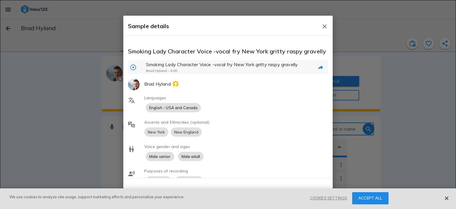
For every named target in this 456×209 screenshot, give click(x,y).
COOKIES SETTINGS (328, 198)
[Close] (446, 198)
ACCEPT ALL (370, 198)
